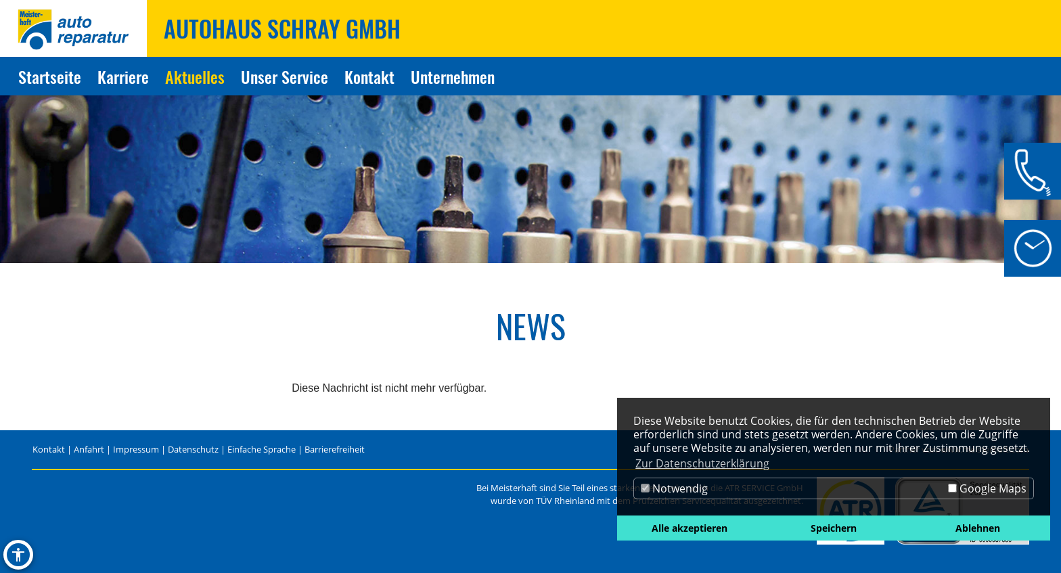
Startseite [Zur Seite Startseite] (49, 76)
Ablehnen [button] (977, 528)
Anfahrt (89, 449)
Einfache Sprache (261, 449)
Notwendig (674, 488)
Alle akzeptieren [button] (689, 528)
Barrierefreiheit (334, 449)
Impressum (136, 449)
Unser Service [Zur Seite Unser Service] (284, 76)
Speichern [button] (834, 528)
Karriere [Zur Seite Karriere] (123, 76)
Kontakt (48, 449)
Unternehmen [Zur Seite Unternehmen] (453, 76)
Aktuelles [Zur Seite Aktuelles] (195, 76)
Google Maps (987, 488)
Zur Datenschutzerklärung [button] (702, 463)
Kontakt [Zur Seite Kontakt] (369, 76)
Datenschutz (193, 449)
